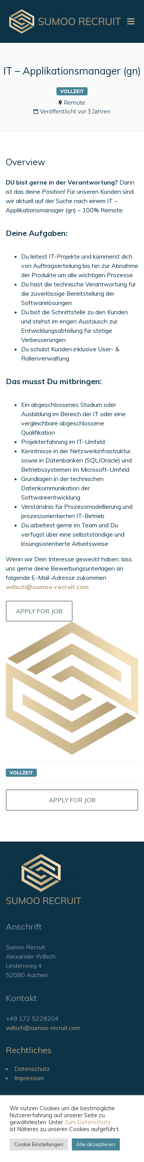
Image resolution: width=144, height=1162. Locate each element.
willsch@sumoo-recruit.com (43, 1028)
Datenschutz (32, 1068)
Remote (74, 102)
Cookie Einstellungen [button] (38, 1144)
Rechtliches (28, 1050)
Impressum (29, 1078)
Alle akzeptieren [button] (95, 1144)
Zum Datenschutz (88, 1122)
